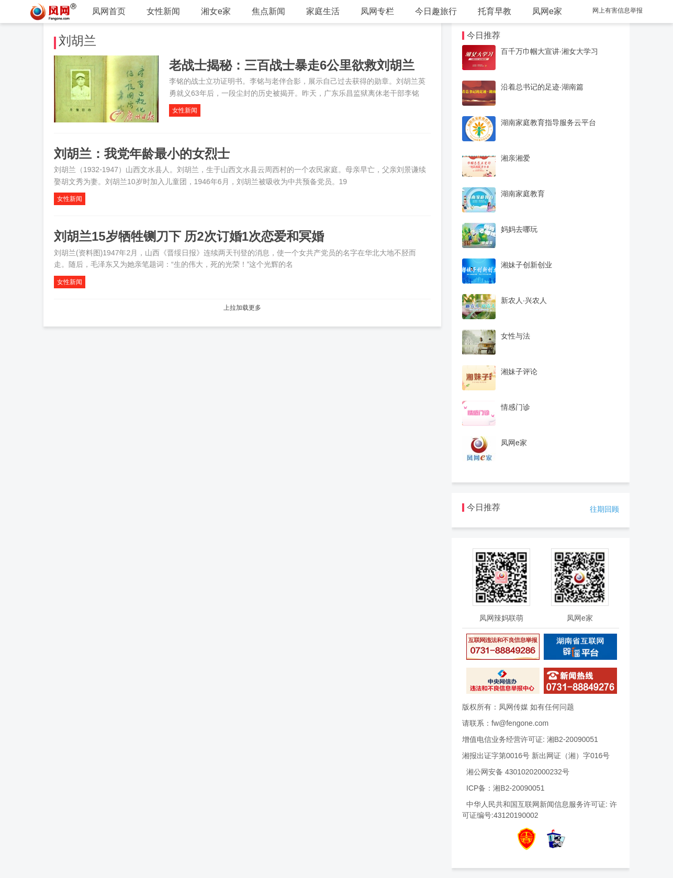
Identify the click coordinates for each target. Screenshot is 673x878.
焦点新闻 (268, 11)
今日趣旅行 (436, 11)
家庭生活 (323, 11)
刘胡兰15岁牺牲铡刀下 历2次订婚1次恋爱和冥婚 (189, 236)
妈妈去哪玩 (519, 229)
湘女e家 (216, 11)
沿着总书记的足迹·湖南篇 (542, 87)
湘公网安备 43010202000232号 (517, 772)
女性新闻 (163, 11)
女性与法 (515, 336)
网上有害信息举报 (617, 10)
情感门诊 (515, 407)
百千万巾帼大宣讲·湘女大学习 (549, 51)
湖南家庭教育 (523, 193)
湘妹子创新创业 (526, 265)
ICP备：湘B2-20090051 (505, 788)
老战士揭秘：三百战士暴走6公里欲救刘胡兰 (291, 65)
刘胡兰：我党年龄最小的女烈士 (142, 154)
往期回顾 (604, 509)
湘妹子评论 (519, 371)
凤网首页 (109, 11)
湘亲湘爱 (515, 158)
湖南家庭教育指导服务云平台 (548, 122)
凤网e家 (547, 11)
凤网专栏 (377, 11)
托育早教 (494, 11)
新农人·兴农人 (524, 300)
